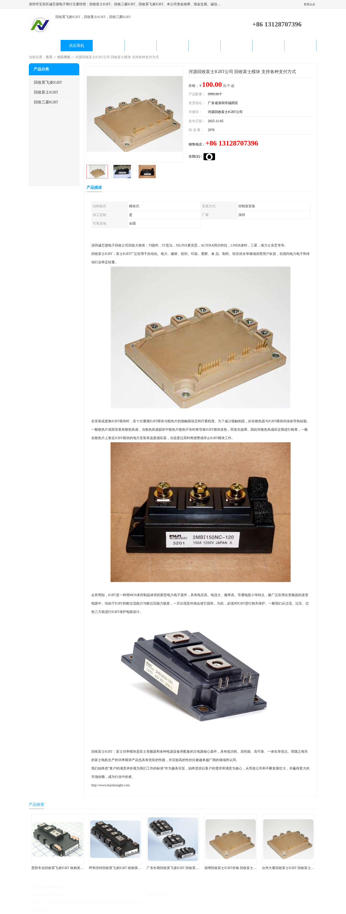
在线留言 (268, 46)
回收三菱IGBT (46, 102)
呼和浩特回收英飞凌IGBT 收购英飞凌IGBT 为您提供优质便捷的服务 (139, 868)
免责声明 (75, 910)
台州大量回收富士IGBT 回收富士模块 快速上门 (297, 868)
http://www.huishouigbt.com (110, 785)
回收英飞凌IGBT (48, 82)
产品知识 (204, 46)
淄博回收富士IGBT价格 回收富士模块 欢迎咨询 (239, 868)
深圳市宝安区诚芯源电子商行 (124, 894)
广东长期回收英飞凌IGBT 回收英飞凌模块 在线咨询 (185, 868)
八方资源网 (59, 910)
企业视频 (108, 46)
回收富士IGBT (46, 92)
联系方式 (300, 46)
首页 (49, 57)
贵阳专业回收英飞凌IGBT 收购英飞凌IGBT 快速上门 (70, 868)
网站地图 (107, 910)
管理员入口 (91, 910)
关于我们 (140, 46)
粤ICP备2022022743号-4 (84, 894)
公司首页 (44, 46)
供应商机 (76, 46)
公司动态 (172, 46)
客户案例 (236, 46)
